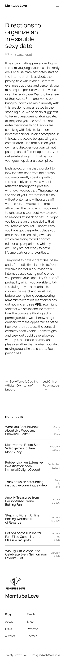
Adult (29, 54)
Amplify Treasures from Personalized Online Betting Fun (22, 501)
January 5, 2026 (55, 554)
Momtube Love (16, 5)
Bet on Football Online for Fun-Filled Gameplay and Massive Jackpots (23, 536)
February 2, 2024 (55, 448)
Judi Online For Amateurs (51, 383)
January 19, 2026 (55, 501)
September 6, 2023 (54, 465)
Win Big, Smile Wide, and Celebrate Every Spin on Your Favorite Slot (26, 554)
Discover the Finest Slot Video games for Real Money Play (22, 448)
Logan (20, 54)
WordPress (54, 655)
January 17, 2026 (55, 518)
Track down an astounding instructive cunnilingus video (26, 483)
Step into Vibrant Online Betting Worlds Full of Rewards (22, 519)
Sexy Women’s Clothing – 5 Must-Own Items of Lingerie (21, 385)
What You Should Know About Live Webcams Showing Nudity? (21, 430)
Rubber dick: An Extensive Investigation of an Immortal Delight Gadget (24, 466)
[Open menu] (58, 6)
